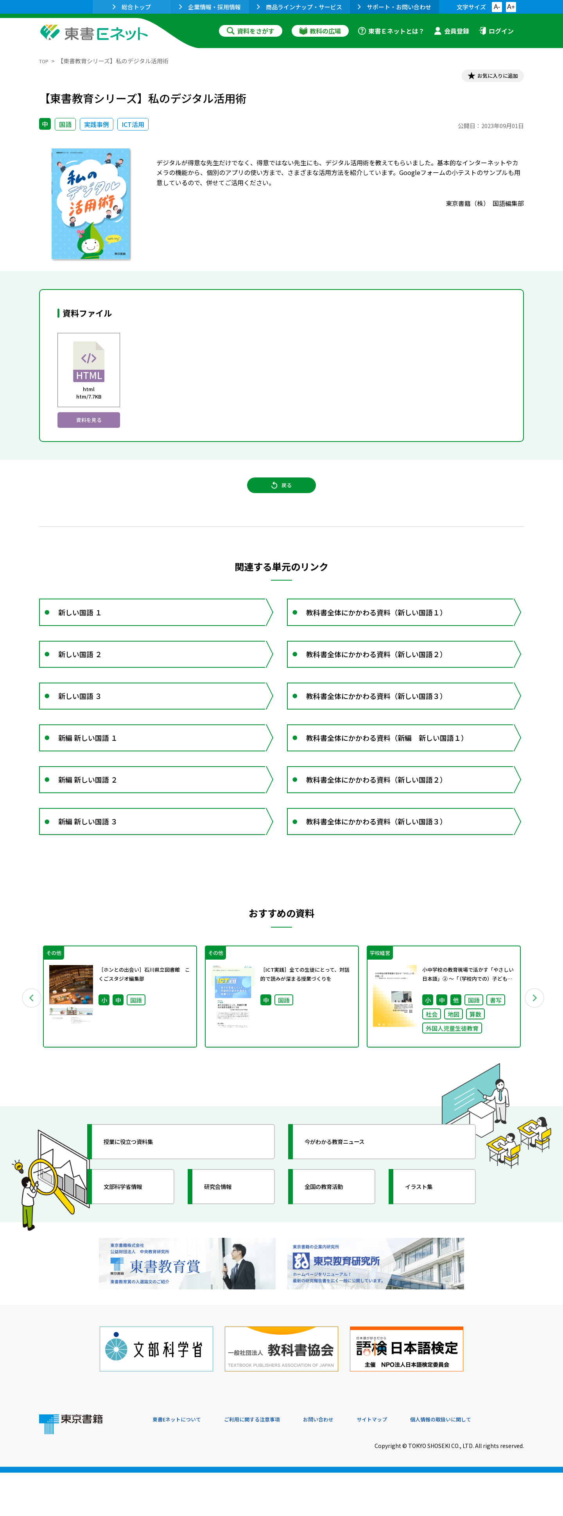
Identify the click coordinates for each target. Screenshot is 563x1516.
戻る (281, 498)
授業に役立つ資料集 (139, 1201)
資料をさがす (250, 31)
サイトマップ (407, 1463)
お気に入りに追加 (490, 77)
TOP (45, 61)
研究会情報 (225, 1246)
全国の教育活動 (333, 1246)
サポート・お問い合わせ (394, 7)
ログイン (496, 31)
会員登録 (451, 31)
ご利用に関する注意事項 (270, 1463)
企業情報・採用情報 (210, 7)
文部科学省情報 (132, 1246)
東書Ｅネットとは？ (391, 31)
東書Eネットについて (182, 1463)
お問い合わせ (346, 1463)
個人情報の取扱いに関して (486, 1463)
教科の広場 (320, 31)
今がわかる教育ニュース (346, 1201)
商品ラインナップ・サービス (299, 7)
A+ (511, 7)
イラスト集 (426, 1246)
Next (535, 1053)
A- (497, 7)
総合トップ (132, 7)
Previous (28, 1053)
